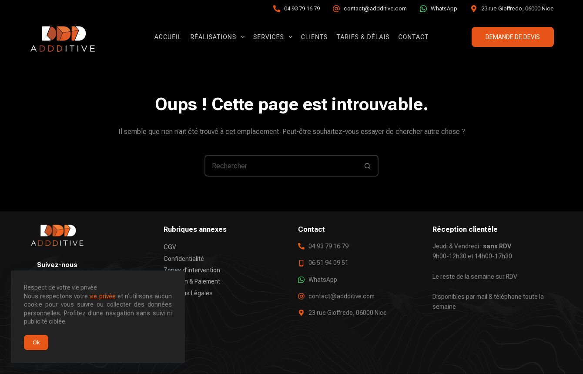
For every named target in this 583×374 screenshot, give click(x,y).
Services (274, 37)
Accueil (168, 36)
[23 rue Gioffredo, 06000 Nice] (473, 8)
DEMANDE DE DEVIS (513, 36)
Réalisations (219, 37)
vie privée (102, 296)
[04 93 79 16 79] (276, 8)
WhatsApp (444, 8)
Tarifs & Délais (362, 36)
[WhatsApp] (423, 8)
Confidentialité (184, 258)
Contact (414, 36)
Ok (36, 342)
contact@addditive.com (375, 8)
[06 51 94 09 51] (301, 263)
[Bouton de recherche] (368, 166)
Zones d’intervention (192, 270)
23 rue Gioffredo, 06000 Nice (517, 8)
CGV (170, 247)
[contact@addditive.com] (336, 8)
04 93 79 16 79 (302, 8)
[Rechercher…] (280, 166)
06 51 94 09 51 (328, 262)
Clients (314, 36)
